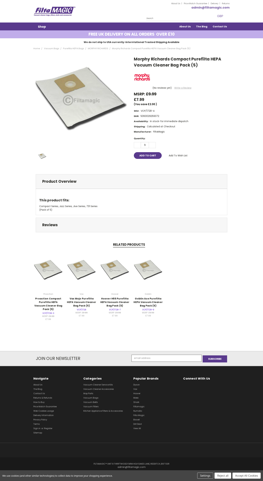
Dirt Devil (137, 423)
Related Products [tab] (129, 244)
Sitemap (37, 432)
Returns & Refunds (42, 397)
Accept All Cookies (246, 475)
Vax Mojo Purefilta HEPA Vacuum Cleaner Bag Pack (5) (81, 302)
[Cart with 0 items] (228, 16)
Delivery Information (43, 414)
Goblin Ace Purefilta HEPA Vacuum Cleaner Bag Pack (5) (148, 302)
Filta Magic (139, 414)
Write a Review (182, 88)
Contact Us (220, 26)
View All (137, 427)
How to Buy (39, 401)
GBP (220, 16)
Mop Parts (88, 392)
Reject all (222, 475)
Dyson (136, 384)
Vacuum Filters (91, 405)
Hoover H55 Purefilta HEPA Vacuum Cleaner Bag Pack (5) (114, 302)
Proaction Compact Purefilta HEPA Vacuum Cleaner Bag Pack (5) (48, 304)
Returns (226, 3)
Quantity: (139, 138)
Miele (135, 397)
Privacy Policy (40, 419)
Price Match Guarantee (195, 3)
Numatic (137, 410)
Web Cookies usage (43, 410)
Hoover (136, 392)
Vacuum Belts (90, 401)
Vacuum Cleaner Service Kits (98, 384)
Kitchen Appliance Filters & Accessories (103, 410)
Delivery (214, 3)
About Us (175, 3)
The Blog (201, 26)
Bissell (136, 419)
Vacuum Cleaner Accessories (98, 388)
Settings (205, 475)
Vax (135, 388)
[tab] (131, 181)
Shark (136, 401)
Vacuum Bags (90, 397)
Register (48, 427)
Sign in (37, 427)
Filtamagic (139, 405)
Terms (36, 423)
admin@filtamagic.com (210, 7)
